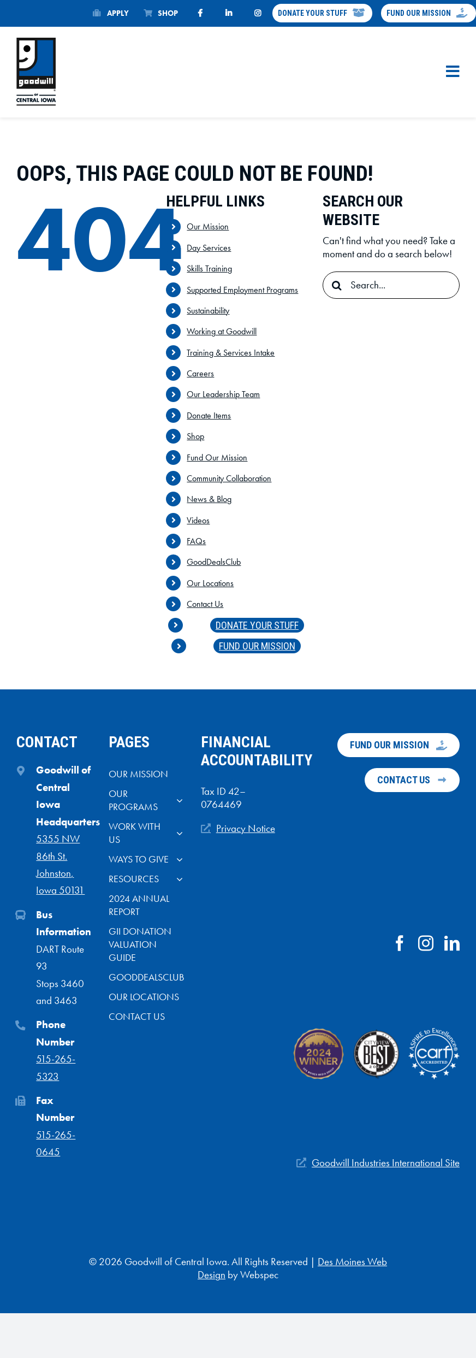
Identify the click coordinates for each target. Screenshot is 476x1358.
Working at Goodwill (222, 331)
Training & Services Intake (231, 352)
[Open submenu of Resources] (177, 881)
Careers (200, 373)
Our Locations (210, 583)
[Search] (336, 285)
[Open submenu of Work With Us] (177, 836)
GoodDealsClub (214, 562)
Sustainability (208, 310)
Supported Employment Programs (242, 290)
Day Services (209, 247)
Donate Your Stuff (257, 625)
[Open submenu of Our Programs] (177, 803)
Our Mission (208, 226)
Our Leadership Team (223, 394)
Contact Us (205, 604)
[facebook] (399, 943)
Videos (198, 520)
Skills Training (209, 268)
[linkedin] (452, 943)
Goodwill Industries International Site (386, 1163)
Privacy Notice (245, 828)
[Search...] (391, 285)
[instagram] (425, 943)
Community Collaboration (229, 478)
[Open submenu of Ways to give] (177, 862)
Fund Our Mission (217, 457)
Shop (195, 436)
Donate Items (209, 415)
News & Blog (209, 499)
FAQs (196, 541)
